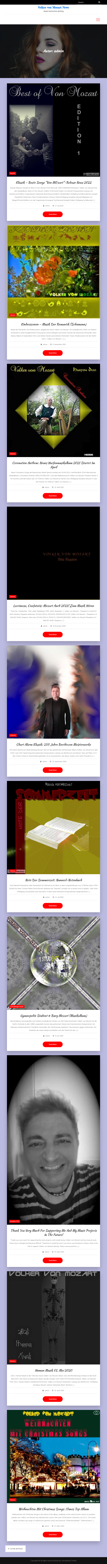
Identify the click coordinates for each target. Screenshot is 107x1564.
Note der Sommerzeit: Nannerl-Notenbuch (53, 880)
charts (13, 735)
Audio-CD (14, 1221)
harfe (12, 173)
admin (47, 206)
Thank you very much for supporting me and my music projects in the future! (53, 1232)
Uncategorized (16, 1006)
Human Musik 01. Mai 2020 (53, 1370)
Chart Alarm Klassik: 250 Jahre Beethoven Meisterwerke (53, 744)
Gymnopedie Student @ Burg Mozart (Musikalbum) (53, 1015)
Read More (53, 214)
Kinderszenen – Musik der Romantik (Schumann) (53, 324)
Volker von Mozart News (53, 7)
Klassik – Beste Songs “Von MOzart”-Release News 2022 (53, 182)
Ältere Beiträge (16, 1549)
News (12, 315)
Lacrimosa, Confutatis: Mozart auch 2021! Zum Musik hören (53, 605)
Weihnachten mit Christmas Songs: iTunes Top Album (53, 1509)
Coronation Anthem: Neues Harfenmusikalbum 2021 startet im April (53, 464)
